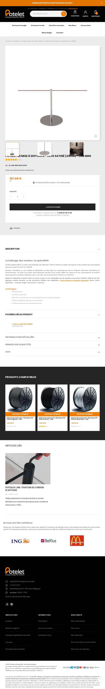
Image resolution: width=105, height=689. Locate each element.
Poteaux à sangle (19, 25)
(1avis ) (19, 160)
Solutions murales (56, 25)
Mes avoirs (75, 628)
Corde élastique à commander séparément (74, 280)
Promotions (42, 621)
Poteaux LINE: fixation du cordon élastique (24, 488)
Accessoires (86, 25)
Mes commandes (78, 621)
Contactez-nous (44, 635)
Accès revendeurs (45, 628)
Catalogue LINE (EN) (23, 324)
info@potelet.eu (73, 8)
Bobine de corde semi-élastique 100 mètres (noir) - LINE (52, 418)
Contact (59, 33)
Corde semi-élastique (12, 170)
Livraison (8, 621)
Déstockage (47, 33)
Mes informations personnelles (83, 642)
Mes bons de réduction (80, 649)
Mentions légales (12, 628)
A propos (9, 642)
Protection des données (15, 649)
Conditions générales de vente (17, 635)
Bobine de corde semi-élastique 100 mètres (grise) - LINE (20, 418)
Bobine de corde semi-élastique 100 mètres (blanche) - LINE (84, 418)
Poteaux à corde (37, 25)
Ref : (6, 165)
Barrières (72, 25)
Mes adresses (77, 635)
